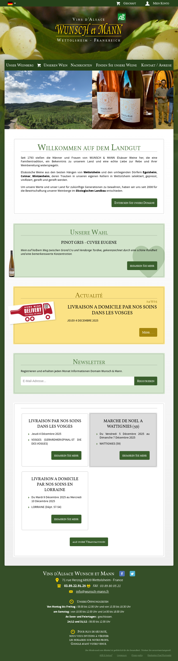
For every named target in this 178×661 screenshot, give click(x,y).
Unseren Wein (52, 65)
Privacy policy (137, 655)
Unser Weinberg (20, 65)
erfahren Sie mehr (142, 266)
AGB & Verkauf (106, 655)
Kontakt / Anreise (156, 65)
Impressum (122, 655)
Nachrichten (81, 65)
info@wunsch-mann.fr (92, 591)
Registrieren (145, 381)
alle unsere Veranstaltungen (89, 542)
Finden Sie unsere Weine (116, 65)
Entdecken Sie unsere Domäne (134, 203)
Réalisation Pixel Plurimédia (159, 655)
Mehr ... (148, 332)
